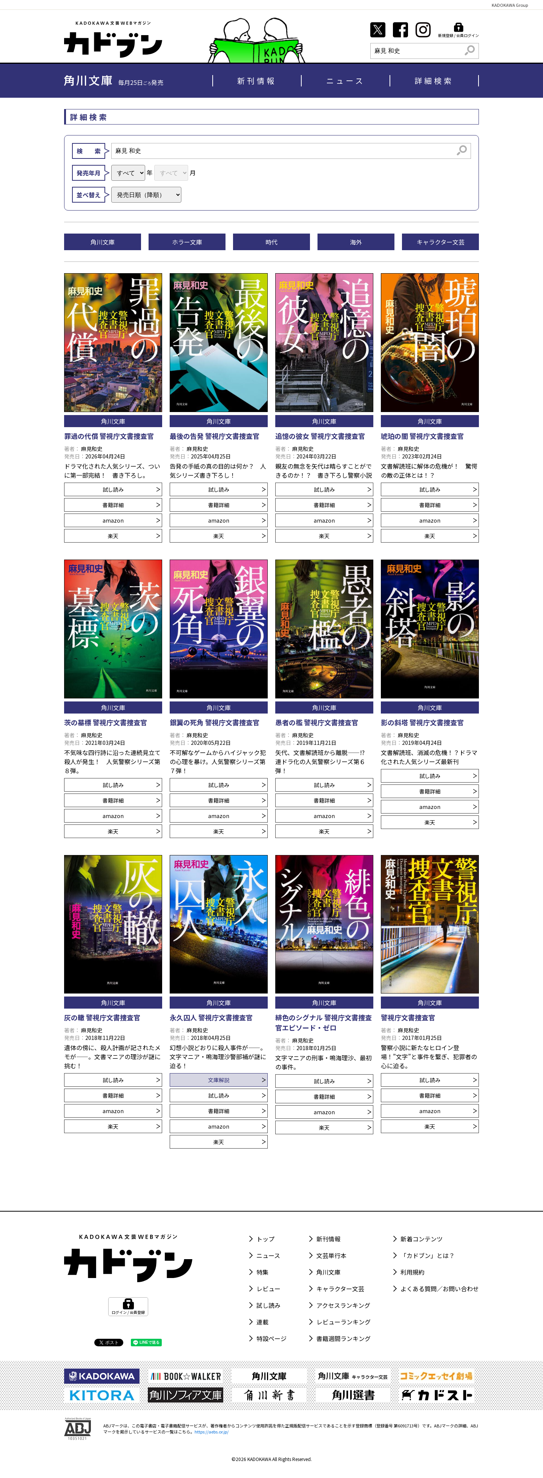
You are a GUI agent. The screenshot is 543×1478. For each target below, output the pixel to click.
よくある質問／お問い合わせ (439, 1288)
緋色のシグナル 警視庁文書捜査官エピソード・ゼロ (323, 1022)
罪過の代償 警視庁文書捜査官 (109, 436)
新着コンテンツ (421, 1238)
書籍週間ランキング (343, 1338)
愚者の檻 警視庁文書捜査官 (316, 722)
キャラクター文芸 (340, 1288)
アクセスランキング (343, 1305)
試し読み (131, 489)
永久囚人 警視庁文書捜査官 (211, 1017)
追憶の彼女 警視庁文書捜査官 (320, 436)
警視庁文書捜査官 (408, 1017)
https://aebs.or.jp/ (212, 1432)
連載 (262, 1321)
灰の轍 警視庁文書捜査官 (102, 1017)
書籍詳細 (131, 505)
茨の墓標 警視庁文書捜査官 (105, 722)
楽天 (134, 536)
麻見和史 (91, 448)
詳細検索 (434, 80)
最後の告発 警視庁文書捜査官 (214, 436)
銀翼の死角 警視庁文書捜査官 (214, 722)
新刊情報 (256, 80)
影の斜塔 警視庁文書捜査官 (422, 722)
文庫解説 (237, 1080)
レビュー (268, 1288)
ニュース (345, 80)
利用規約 (412, 1272)
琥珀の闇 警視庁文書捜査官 (422, 436)
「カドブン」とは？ (427, 1255)
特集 (262, 1272)
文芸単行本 (331, 1255)
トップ (265, 1238)
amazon (131, 520)
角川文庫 (328, 1272)
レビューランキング (343, 1321)
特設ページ (271, 1338)
